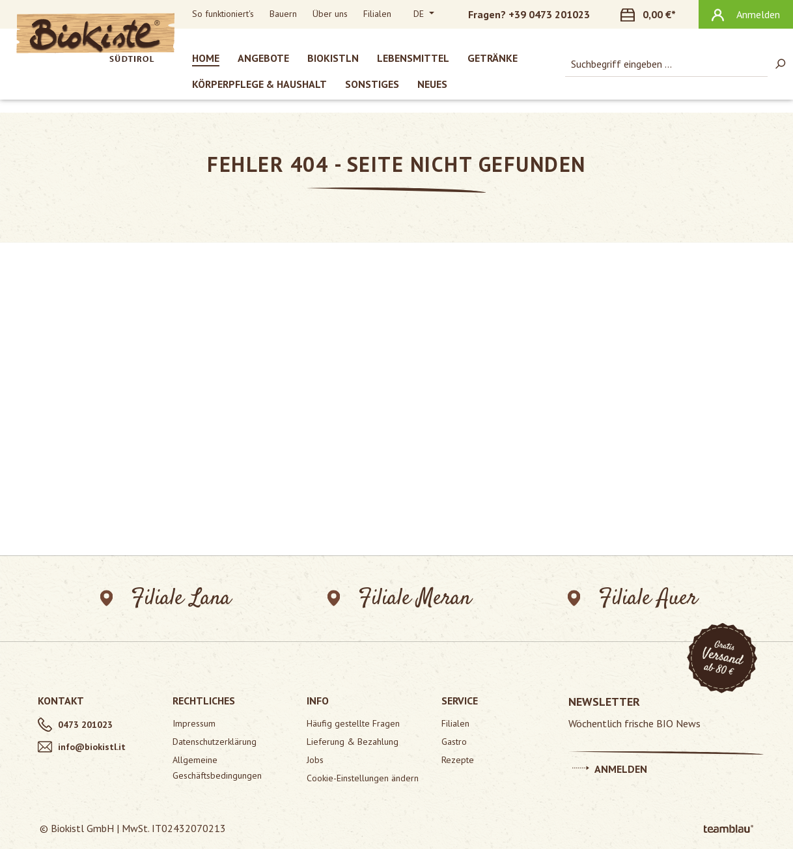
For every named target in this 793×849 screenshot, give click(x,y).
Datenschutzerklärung (215, 741)
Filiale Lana (165, 599)
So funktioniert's (223, 14)
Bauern (283, 14)
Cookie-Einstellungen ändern (363, 778)
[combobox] (666, 64)
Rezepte (457, 760)
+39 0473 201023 (549, 14)
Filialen (377, 14)
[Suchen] (780, 64)
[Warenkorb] (656, 14)
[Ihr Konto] (746, 14)
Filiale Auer (632, 599)
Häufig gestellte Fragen (353, 723)
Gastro (454, 741)
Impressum (194, 723)
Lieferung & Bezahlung (352, 741)
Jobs (315, 760)
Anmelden (609, 767)
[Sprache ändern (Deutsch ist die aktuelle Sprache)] (424, 14)
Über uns (330, 14)
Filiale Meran (399, 599)
